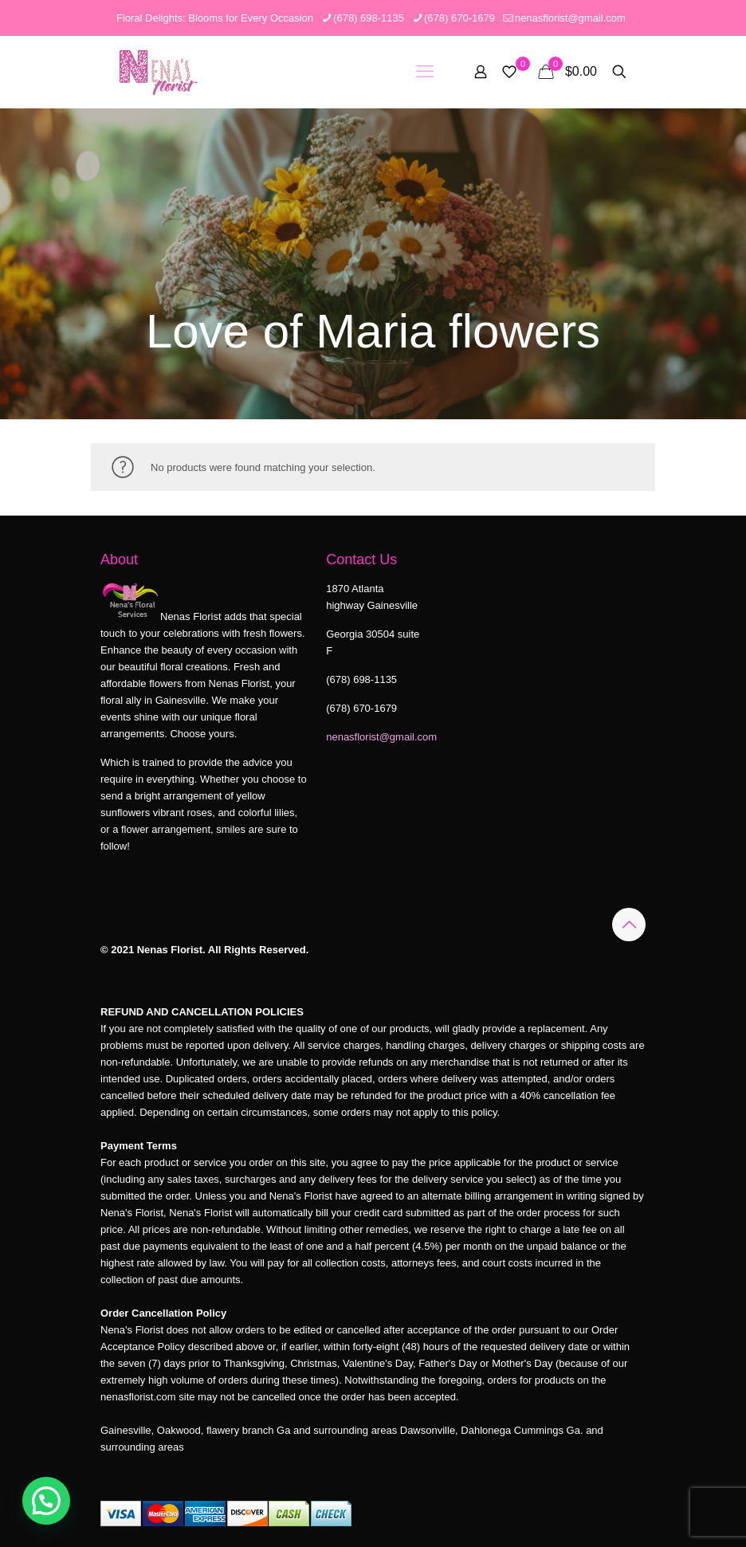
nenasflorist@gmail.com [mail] (570, 18)
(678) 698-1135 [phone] (368, 18)
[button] (46, 1501)
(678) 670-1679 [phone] (459, 18)
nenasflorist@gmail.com (381, 737)
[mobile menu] (424, 71)
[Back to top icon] (629, 924)
